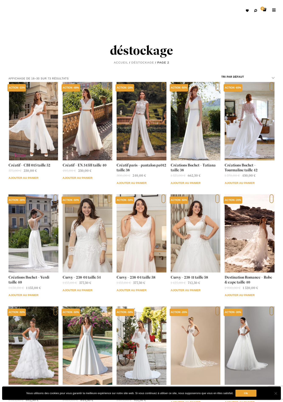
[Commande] (248, 76)
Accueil (121, 62)
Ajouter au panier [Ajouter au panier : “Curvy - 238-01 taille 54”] (78, 290)
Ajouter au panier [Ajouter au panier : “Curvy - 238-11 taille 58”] (186, 290)
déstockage (142, 62)
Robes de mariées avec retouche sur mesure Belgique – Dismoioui (14, 10)
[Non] (275, 393)
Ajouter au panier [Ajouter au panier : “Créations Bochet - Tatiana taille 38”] (186, 183)
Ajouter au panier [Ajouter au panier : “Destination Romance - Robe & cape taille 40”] (240, 295)
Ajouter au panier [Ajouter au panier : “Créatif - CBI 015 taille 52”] (23, 177)
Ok (246, 393)
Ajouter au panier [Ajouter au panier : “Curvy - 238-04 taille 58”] (131, 290)
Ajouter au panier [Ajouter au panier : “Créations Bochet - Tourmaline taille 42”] (240, 183)
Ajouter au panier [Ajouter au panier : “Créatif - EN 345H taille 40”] (78, 177)
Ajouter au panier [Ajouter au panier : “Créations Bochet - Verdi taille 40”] (23, 295)
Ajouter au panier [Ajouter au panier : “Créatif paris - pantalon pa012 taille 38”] (131, 183)
